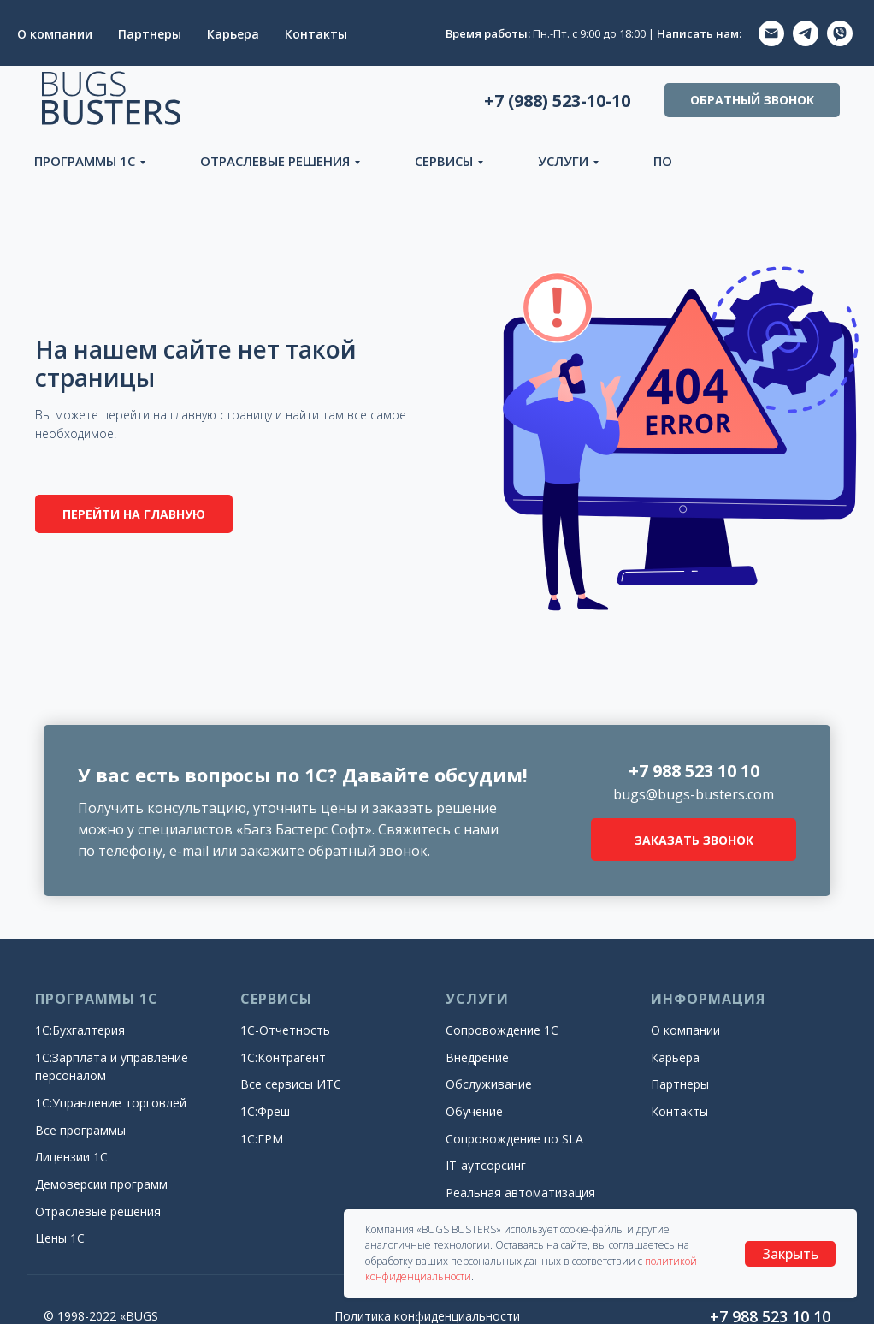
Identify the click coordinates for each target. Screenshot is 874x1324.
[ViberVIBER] (840, 33)
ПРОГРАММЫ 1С (84, 160)
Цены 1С (60, 1238)
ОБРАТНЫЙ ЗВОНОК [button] (752, 100)
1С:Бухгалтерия (80, 1030)
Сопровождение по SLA (514, 1139)
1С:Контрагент (283, 1057)
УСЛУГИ (563, 160)
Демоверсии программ (101, 1184)
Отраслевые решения (98, 1211)
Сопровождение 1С (502, 1030)
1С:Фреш (265, 1111)
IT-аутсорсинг (486, 1165)
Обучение (474, 1111)
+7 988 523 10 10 (694, 770)
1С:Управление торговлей (110, 1103)
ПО (662, 160)
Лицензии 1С (71, 1157)
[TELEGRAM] (805, 33)
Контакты (316, 34)
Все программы (80, 1130)
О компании (54, 34)
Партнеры (149, 34)
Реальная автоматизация (520, 1192)
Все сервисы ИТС (290, 1084)
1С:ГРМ (261, 1139)
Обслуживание (489, 1084)
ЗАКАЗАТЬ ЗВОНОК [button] (694, 840)
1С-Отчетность (285, 1030)
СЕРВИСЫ (444, 160)
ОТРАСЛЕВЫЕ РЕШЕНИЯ (275, 160)
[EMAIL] (771, 33)
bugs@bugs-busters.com (693, 794)
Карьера (233, 34)
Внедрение (477, 1057)
